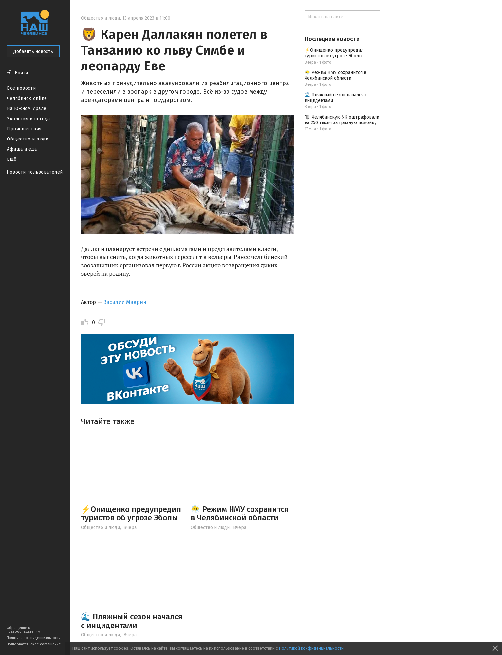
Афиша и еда (22, 149)
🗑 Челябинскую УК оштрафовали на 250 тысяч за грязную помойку (342, 119)
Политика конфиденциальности (34, 638)
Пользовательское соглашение (34, 644)
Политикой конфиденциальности (311, 648)
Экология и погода (28, 119)
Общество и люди (27, 139)
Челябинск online (27, 98)
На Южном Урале (26, 108)
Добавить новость (33, 51)
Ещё (12, 159)
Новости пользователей (35, 172)
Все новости (21, 88)
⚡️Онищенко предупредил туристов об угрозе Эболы (131, 513)
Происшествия (24, 129)
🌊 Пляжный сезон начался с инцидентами (131, 621)
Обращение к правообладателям (23, 629)
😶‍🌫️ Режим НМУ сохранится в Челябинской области (239, 513)
